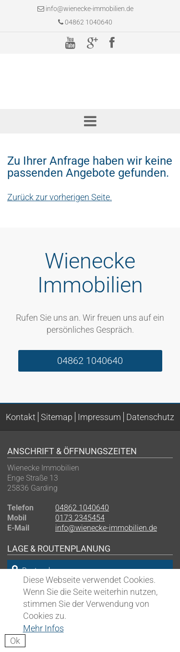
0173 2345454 (80, 517)
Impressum (99, 417)
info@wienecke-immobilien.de (89, 8)
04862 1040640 (85, 22)
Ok (15, 641)
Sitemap (56, 417)
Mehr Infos (43, 628)
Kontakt (21, 417)
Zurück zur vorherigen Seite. (59, 197)
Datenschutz (150, 417)
